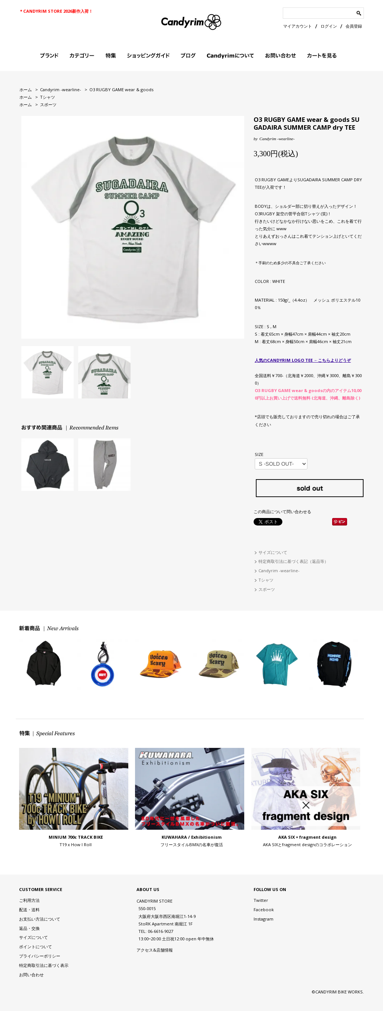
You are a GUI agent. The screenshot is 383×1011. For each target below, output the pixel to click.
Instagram (263, 919)
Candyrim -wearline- (60, 89)
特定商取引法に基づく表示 (43, 965)
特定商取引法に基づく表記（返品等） (293, 561)
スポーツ (48, 104)
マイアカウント (297, 26)
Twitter (261, 900)
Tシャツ (47, 97)
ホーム (25, 89)
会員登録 (354, 26)
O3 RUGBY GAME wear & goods (121, 89)
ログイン (329, 26)
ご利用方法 (29, 900)
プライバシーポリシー (39, 956)
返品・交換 (29, 928)
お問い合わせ (31, 974)
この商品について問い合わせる (282, 511)
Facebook (264, 909)
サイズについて (272, 552)
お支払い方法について (39, 919)
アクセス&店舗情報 (155, 950)
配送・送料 (29, 909)
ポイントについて (35, 946)
